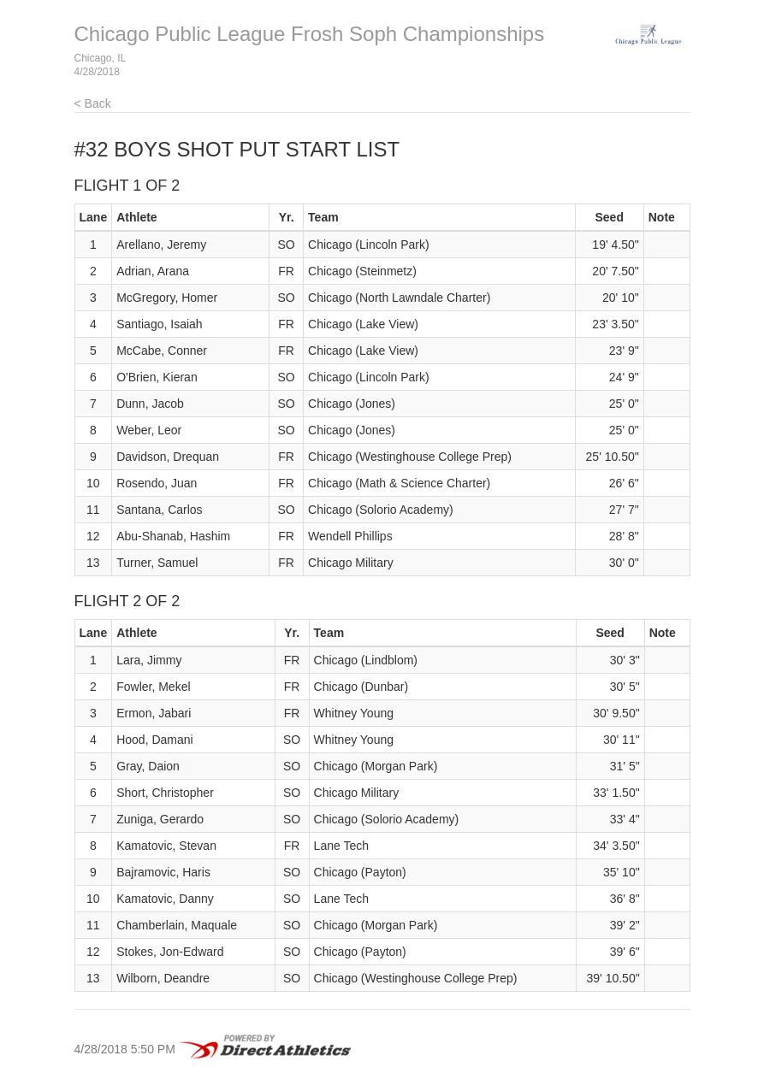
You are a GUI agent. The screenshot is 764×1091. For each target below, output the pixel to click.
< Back (92, 103)
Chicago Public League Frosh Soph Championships (309, 33)
